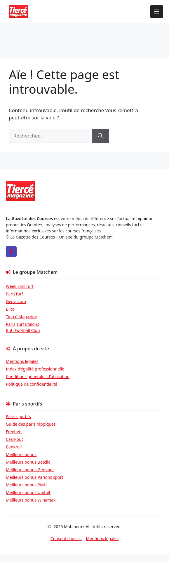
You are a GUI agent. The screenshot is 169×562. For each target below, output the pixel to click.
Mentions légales (22, 361)
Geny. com (16, 301)
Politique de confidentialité (31, 384)
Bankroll (14, 447)
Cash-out (14, 439)
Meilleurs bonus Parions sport (34, 477)
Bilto (10, 309)
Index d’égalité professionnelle (35, 369)
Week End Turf (20, 286)
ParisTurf (14, 294)
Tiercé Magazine (21, 316)
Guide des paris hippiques (31, 424)
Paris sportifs (18, 416)
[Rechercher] (100, 136)
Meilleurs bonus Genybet (30, 469)
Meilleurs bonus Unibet (28, 492)
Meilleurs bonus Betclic (28, 462)
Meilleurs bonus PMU (26, 485)
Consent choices (66, 538)
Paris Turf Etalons (22, 324)
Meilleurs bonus (21, 454)
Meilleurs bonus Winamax (30, 500)
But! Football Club (23, 330)
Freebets (14, 431)
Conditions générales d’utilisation (37, 376)
